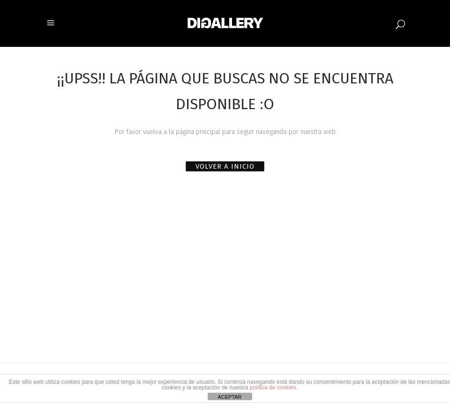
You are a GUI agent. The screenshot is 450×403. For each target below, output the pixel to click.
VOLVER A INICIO (225, 166)
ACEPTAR (229, 397)
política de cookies (273, 387)
